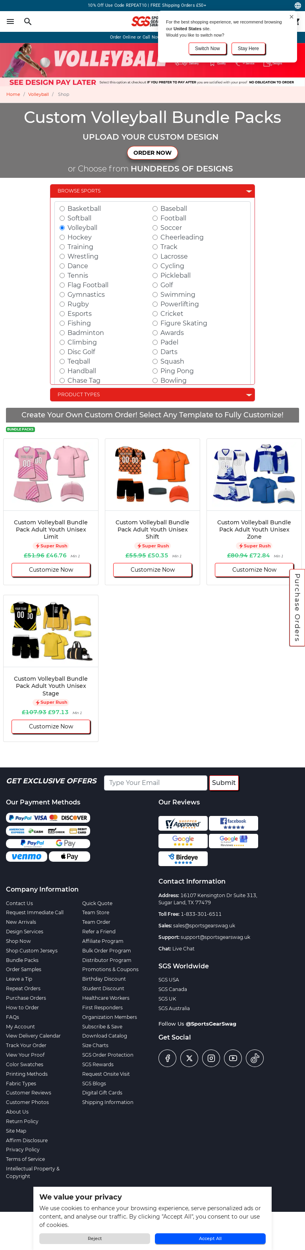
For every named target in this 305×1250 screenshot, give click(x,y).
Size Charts (95, 1045)
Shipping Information (107, 1102)
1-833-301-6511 (201, 914)
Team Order (96, 922)
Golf (166, 285)
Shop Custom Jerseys (32, 951)
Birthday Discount (104, 979)
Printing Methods (27, 1074)
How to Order (22, 1008)
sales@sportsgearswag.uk (204, 926)
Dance (78, 266)
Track (169, 247)
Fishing (79, 323)
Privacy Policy (23, 1150)
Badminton (86, 333)
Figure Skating (183, 323)
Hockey (80, 237)
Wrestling (83, 256)
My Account (20, 1027)
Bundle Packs (22, 960)
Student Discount (103, 988)
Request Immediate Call (35, 912)
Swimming (177, 294)
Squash (172, 361)
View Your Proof (25, 1055)
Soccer (171, 228)
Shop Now (18, 941)
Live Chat (183, 949)
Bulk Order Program (106, 951)
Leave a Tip (19, 979)
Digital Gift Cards (102, 1093)
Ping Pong (177, 371)
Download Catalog (104, 1036)
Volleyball (38, 94)
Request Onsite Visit (106, 1074)
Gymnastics (86, 294)
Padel (169, 342)
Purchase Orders (297, 608)
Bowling (173, 380)
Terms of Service (25, 1159)
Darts (169, 352)
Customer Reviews (28, 1093)
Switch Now (207, 48)
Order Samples (23, 969)
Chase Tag (84, 380)
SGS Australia (174, 1008)
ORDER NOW (152, 152)
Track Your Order (26, 1045)
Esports (80, 313)
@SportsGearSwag (211, 1023)
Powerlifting (179, 304)
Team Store (95, 912)
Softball (79, 218)
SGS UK (167, 999)
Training (80, 247)
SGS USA (168, 980)
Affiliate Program (103, 941)
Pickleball (175, 275)
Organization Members (109, 1017)
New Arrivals (21, 922)
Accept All (210, 1238)
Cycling (172, 266)
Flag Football (88, 285)
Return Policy (22, 1121)
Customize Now (51, 569)
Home (13, 94)
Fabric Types (21, 1083)
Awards (172, 333)
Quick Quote (97, 903)
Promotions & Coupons (110, 969)
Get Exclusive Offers (51, 781)
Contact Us (19, 903)
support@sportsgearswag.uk (215, 937)
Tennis (78, 275)
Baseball (173, 208)
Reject (95, 1238)
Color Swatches (24, 1064)
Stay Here (248, 48)
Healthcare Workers (105, 998)
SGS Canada (172, 989)
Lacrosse (174, 256)
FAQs (12, 1017)
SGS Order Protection (107, 1055)
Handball (82, 371)
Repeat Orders (23, 988)
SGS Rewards (98, 1064)
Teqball (79, 361)
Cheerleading (182, 237)
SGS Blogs (94, 1083)
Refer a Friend (99, 932)
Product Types (79, 394)
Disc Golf (81, 352)
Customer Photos (27, 1102)
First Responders (102, 1008)
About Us (17, 1112)
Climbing (82, 342)
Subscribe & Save (102, 1027)
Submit (224, 783)
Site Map (16, 1131)
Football (173, 218)
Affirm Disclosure (27, 1140)
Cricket (171, 313)
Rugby (78, 304)
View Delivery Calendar (33, 1036)
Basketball (84, 208)
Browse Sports (79, 191)
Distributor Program (106, 960)
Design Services (24, 932)
